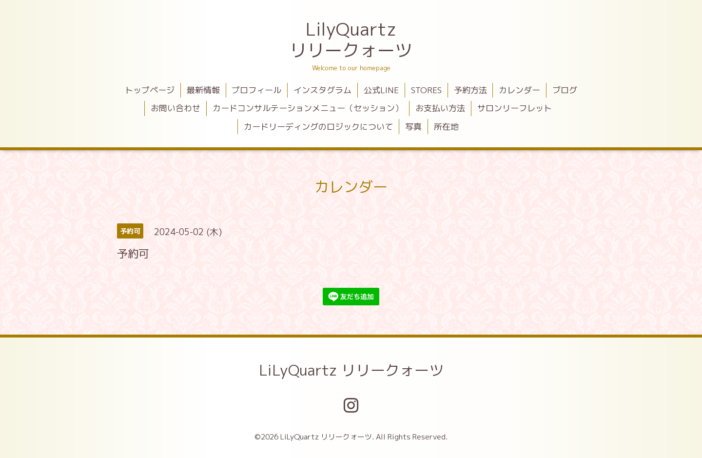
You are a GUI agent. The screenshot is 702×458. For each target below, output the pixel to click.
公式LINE (381, 90)
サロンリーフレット (514, 108)
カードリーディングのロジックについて (318, 126)
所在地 (446, 126)
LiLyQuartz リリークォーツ (351, 370)
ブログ (564, 90)
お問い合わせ (175, 108)
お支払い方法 (440, 108)
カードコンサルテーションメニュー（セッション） (308, 108)
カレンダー (519, 90)
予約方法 (470, 90)
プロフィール (256, 90)
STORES (426, 90)
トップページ (150, 90)
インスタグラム (322, 90)
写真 (413, 126)
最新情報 (203, 90)
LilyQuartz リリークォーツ (351, 39)
